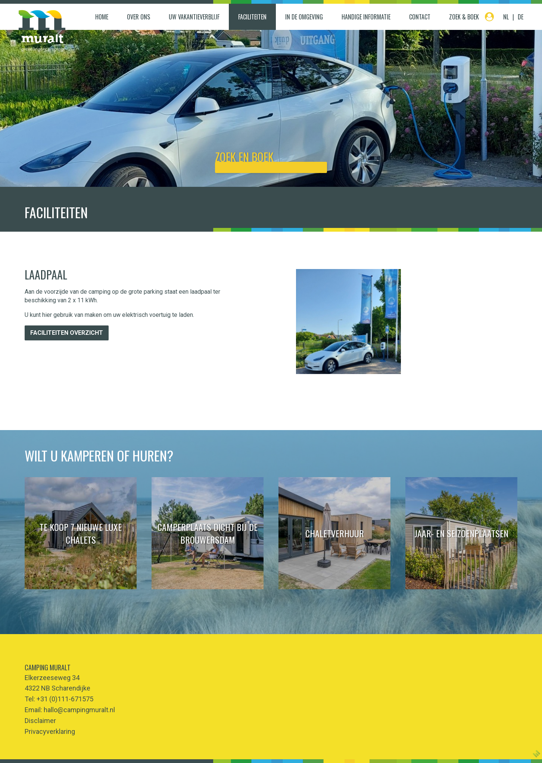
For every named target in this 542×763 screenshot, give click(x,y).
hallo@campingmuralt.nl (79, 710)
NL (506, 16)
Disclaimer (40, 721)
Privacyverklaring (50, 731)
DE (520, 16)
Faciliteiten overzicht (66, 332)
